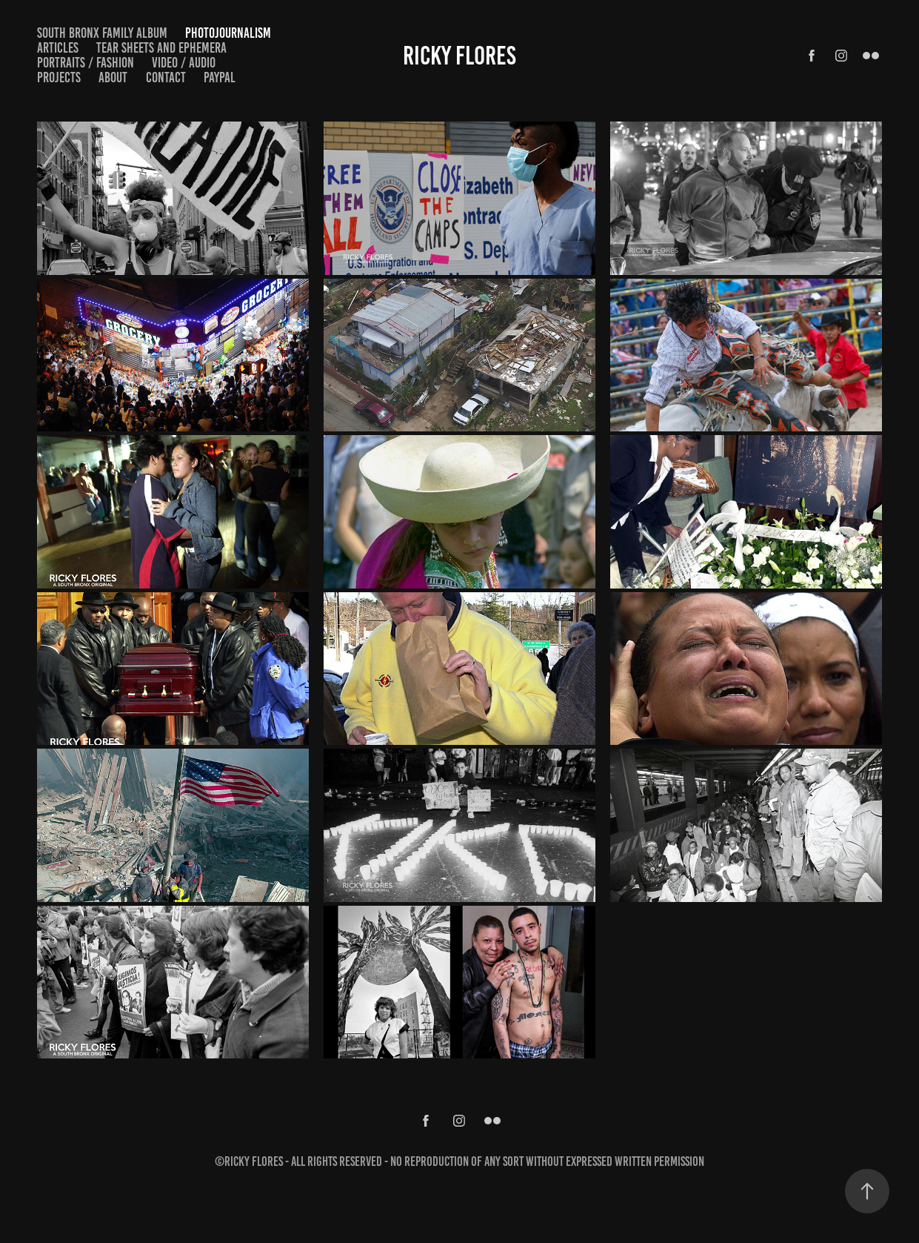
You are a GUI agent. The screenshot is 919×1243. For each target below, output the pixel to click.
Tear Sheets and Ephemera (161, 48)
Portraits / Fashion (85, 62)
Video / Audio (183, 62)
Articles (57, 48)
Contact (166, 77)
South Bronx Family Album (102, 33)
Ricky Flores (459, 56)
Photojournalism (228, 33)
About (112, 77)
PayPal (219, 77)
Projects (59, 77)
